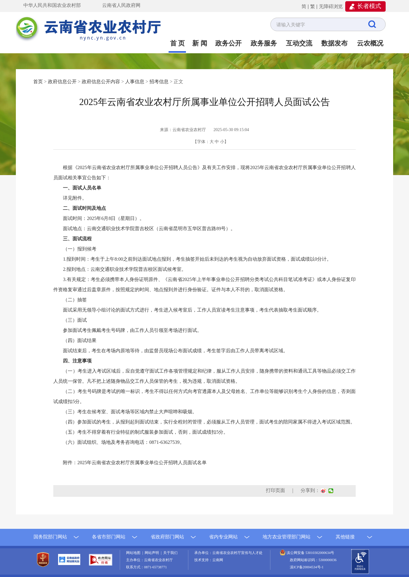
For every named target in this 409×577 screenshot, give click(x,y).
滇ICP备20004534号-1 (307, 567)
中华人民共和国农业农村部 (52, 5)
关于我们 (170, 553)
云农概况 (370, 43)
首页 (38, 81)
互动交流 (299, 43)
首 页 (177, 43)
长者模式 (369, 6)
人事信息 (134, 81)
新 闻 (199, 43)
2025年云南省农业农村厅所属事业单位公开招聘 (142, 462)
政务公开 (228, 43)
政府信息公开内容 (101, 81)
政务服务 (264, 43)
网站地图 (134, 553)
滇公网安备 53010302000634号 (310, 553)
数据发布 (334, 43)
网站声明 (153, 553)
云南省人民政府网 (121, 5)
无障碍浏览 (331, 6)
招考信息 (159, 81)
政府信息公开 (62, 81)
